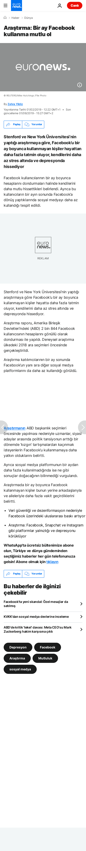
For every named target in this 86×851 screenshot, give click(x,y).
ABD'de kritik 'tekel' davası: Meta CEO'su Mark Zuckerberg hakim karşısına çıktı (38, 629)
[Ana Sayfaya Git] (16, 5)
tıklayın (52, 561)
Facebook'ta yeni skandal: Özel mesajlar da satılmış (36, 604)
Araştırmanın (14, 428)
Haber (15, 17)
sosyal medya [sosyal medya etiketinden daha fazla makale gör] (20, 669)
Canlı (75, 5)
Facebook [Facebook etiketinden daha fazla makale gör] (47, 647)
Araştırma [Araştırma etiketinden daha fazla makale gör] (17, 658)
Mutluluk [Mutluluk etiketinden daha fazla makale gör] (45, 658)
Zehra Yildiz (15, 104)
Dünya (28, 17)
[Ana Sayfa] (5, 17)
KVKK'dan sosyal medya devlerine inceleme (36, 616)
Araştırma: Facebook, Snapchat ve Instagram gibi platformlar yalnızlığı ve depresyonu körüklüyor (45, 530)
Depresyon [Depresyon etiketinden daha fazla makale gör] (18, 647)
